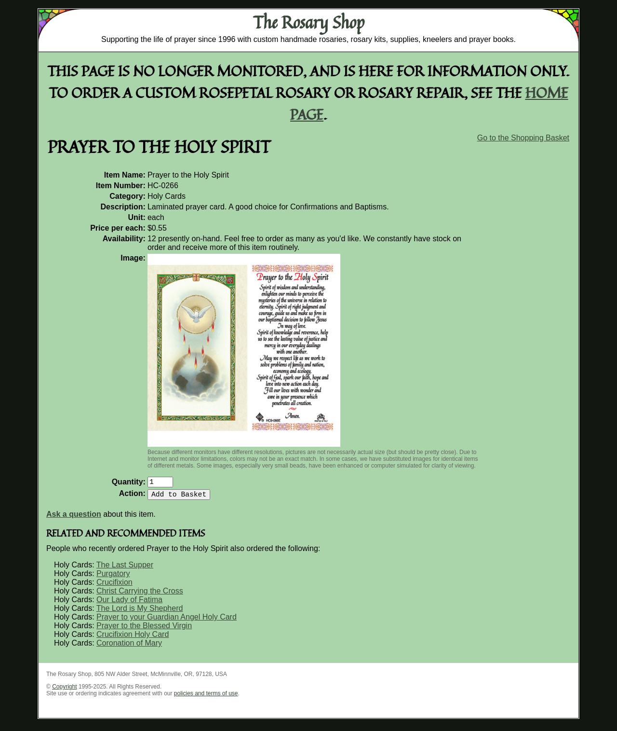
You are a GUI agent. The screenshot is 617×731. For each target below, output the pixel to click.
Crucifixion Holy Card (132, 638)
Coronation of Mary (129, 647)
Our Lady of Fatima (129, 603)
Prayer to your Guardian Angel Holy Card (166, 621)
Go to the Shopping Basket (523, 138)
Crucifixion (114, 586)
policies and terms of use (206, 697)
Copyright (64, 690)
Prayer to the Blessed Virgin (144, 629)
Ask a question (73, 518)
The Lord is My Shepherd (139, 612)
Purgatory (113, 577)
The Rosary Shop (308, 22)
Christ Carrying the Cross (139, 595)
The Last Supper (124, 569)
